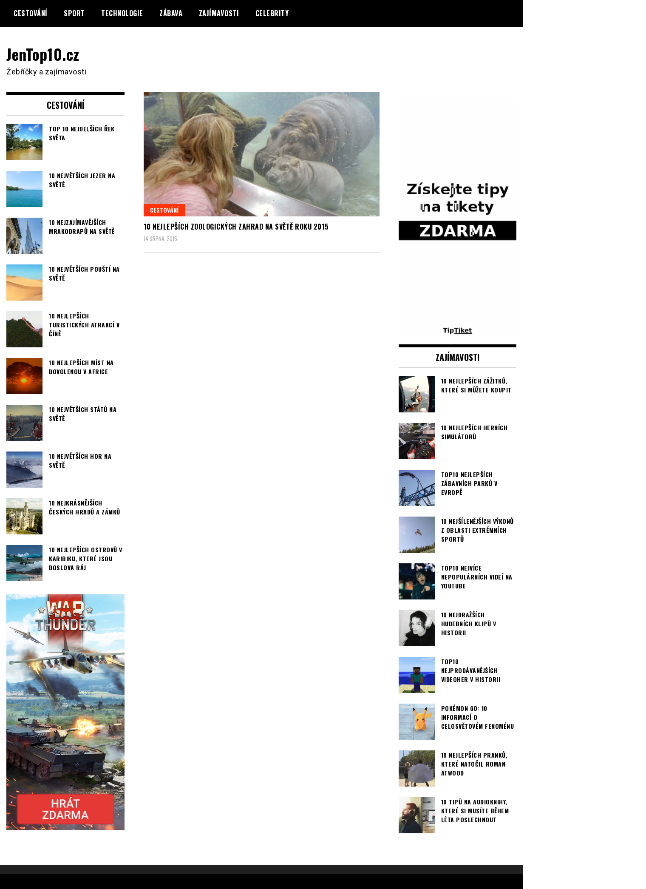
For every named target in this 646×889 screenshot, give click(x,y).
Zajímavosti (219, 13)
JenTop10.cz (43, 54)
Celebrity (272, 13)
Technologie (122, 13)
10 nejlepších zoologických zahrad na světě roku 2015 (236, 227)
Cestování (31, 13)
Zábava (170, 13)
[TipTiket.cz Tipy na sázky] (458, 329)
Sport (74, 13)
